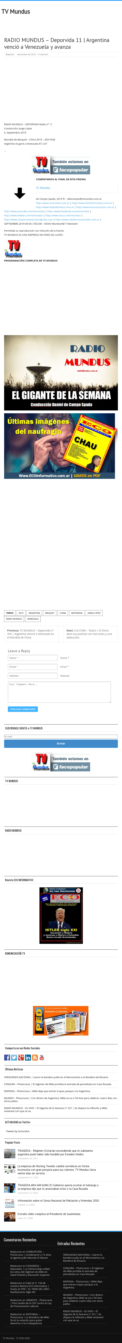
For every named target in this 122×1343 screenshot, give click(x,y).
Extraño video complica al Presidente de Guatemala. (49, 1214)
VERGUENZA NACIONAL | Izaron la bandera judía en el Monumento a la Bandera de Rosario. (56, 1077)
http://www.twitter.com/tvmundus (23, 215)
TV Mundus (15, 11)
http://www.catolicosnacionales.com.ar (77, 219)
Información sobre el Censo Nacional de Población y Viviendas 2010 (58, 1200)
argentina (34, 613)
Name (63, 658)
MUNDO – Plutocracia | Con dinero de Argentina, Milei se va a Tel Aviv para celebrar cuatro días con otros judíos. (60, 1099)
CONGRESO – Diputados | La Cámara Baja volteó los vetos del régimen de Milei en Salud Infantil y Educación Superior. (30, 1270)
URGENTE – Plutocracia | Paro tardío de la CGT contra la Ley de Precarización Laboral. (31, 1303)
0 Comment (43, 54)
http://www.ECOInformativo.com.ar (92, 203)
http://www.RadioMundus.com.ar (55, 207)
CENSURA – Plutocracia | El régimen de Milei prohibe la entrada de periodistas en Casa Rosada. (58, 1084)
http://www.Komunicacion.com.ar (95, 207)
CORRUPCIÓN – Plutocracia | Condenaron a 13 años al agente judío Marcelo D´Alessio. (30, 1254)
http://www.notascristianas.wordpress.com (28, 219)
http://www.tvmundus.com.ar (52, 203)
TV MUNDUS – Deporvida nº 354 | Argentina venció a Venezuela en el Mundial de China (30, 634)
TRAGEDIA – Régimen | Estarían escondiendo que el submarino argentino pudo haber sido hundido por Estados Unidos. (55, 1152)
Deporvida (77, 613)
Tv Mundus (43, 188)
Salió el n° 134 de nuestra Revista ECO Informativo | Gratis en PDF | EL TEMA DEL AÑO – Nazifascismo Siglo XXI (30, 1287)
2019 (21, 613)
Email (63, 666)
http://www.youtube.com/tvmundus (24, 211)
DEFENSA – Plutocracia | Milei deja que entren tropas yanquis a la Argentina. (47, 1091)
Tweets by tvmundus (17, 1131)
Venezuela (32, 618)
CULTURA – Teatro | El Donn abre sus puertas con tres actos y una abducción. (89, 634)
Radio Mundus (14, 618)
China (63, 613)
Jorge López (94, 613)
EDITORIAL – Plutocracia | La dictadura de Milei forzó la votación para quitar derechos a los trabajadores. (29, 1318)
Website (65, 675)
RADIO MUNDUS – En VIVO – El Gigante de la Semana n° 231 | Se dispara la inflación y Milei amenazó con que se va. (55, 1109)
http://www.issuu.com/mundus (63, 215)
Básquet (49, 613)
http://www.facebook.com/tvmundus (68, 211)
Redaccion (10, 54)
